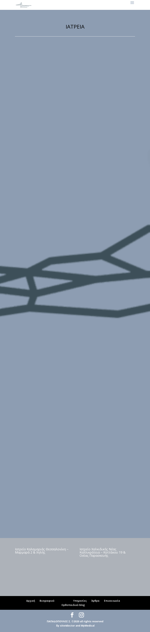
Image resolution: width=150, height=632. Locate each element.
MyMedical (88, 625)
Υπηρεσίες (80, 600)
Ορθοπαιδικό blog (73, 605)
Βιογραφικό (47, 600)
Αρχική (30, 600)
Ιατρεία (64, 600)
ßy (57, 625)
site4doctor (67, 625)
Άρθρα (95, 600)
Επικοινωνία (112, 600)
